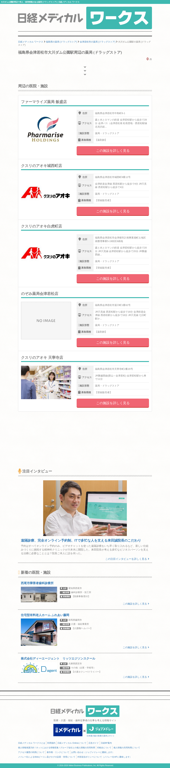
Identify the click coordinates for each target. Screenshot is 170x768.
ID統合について (104, 747)
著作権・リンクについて (58, 752)
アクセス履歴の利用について (31, 752)
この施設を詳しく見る (113, 150)
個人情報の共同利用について (126, 747)
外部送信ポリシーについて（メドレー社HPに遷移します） (104, 757)
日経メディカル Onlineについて (71, 743)
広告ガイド (94, 743)
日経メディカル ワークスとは (31, 743)
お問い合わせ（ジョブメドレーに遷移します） (92, 752)
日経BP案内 (106, 743)
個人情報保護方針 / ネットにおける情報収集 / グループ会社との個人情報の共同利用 (56, 747)
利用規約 (51, 743)
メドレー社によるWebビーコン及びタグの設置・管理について (46, 757)
